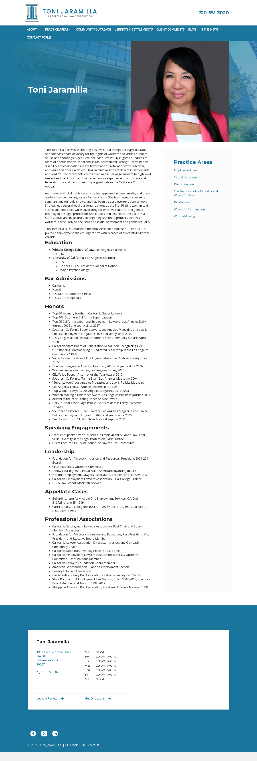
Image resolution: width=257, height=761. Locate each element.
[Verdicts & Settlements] (134, 29)
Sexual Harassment (187, 177)
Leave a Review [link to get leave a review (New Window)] (50, 698)
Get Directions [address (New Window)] (98, 698)
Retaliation (181, 202)
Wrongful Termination (189, 209)
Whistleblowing (184, 216)
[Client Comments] (170, 29)
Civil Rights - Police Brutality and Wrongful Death (196, 193)
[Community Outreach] (93, 29)
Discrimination (184, 184)
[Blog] (192, 29)
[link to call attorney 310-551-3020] (214, 12)
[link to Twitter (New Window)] (44, 733)
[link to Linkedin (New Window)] (55, 733)
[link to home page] (61, 12)
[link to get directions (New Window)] (58, 660)
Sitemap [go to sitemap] (71, 745)
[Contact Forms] (39, 37)
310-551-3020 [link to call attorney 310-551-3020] (48, 672)
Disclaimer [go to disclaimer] (90, 745)
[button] (39, 29)
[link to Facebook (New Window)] (33, 733)
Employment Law (185, 170)
